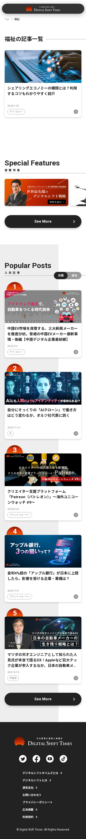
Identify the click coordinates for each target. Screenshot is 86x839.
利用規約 (27, 817)
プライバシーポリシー (36, 802)
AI (10, 433)
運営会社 (27, 787)
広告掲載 (27, 809)
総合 (74, 275)
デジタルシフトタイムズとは (40, 773)
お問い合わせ (30, 795)
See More (43, 221)
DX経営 (13, 678)
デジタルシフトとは (34, 780)
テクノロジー (16, 111)
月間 (61, 275)
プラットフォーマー (19, 515)
